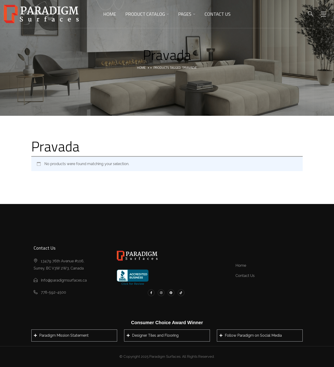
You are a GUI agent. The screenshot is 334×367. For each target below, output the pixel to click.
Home (109, 14)
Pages (184, 14)
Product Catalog (145, 14)
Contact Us (218, 14)
